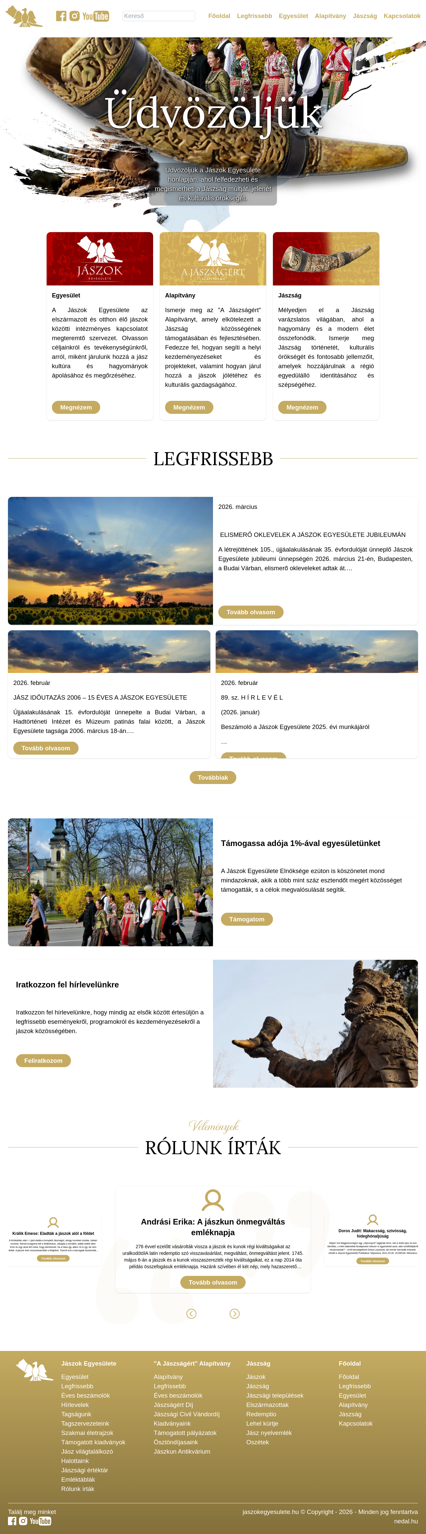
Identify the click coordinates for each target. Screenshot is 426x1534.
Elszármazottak (267, 1404)
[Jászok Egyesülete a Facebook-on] (61, 17)
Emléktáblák (78, 1479)
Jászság (365, 17)
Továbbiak (213, 777)
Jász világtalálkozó (87, 1451)
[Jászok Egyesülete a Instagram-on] (74, 17)
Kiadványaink (172, 1423)
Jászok (256, 1376)
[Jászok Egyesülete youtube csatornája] (96, 17)
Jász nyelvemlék (269, 1432)
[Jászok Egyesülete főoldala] (24, 17)
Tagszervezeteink (85, 1423)
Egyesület (293, 17)
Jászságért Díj (173, 1404)
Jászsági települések (275, 1395)
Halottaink (75, 1460)
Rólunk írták (78, 1488)
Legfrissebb (254, 17)
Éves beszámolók (85, 1395)
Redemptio (261, 1414)
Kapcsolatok (402, 17)
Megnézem (76, 407)
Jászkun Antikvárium (182, 1451)
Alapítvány (330, 17)
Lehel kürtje (262, 1423)
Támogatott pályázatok (185, 1432)
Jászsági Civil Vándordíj (187, 1414)
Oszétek (257, 1442)
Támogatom (247, 919)
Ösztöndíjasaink (176, 1442)
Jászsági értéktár (84, 1470)
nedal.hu (406, 1521)
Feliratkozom (43, 1060)
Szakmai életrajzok (87, 1432)
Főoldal (219, 17)
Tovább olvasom (251, 612)
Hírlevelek (75, 1404)
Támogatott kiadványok (93, 1442)
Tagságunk (76, 1414)
